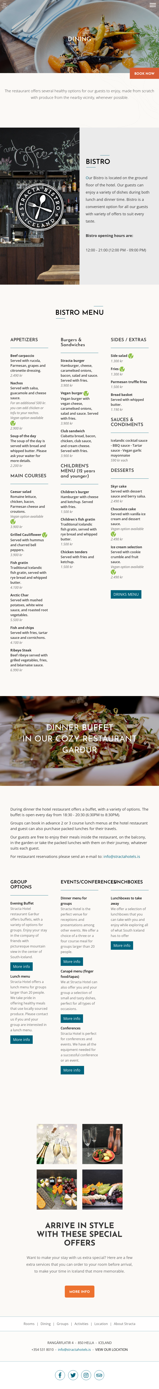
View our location (111, 1350)
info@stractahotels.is (122, 856)
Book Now (144, 73)
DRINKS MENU (126, 594)
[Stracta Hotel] (4, 4)
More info (21, 966)
